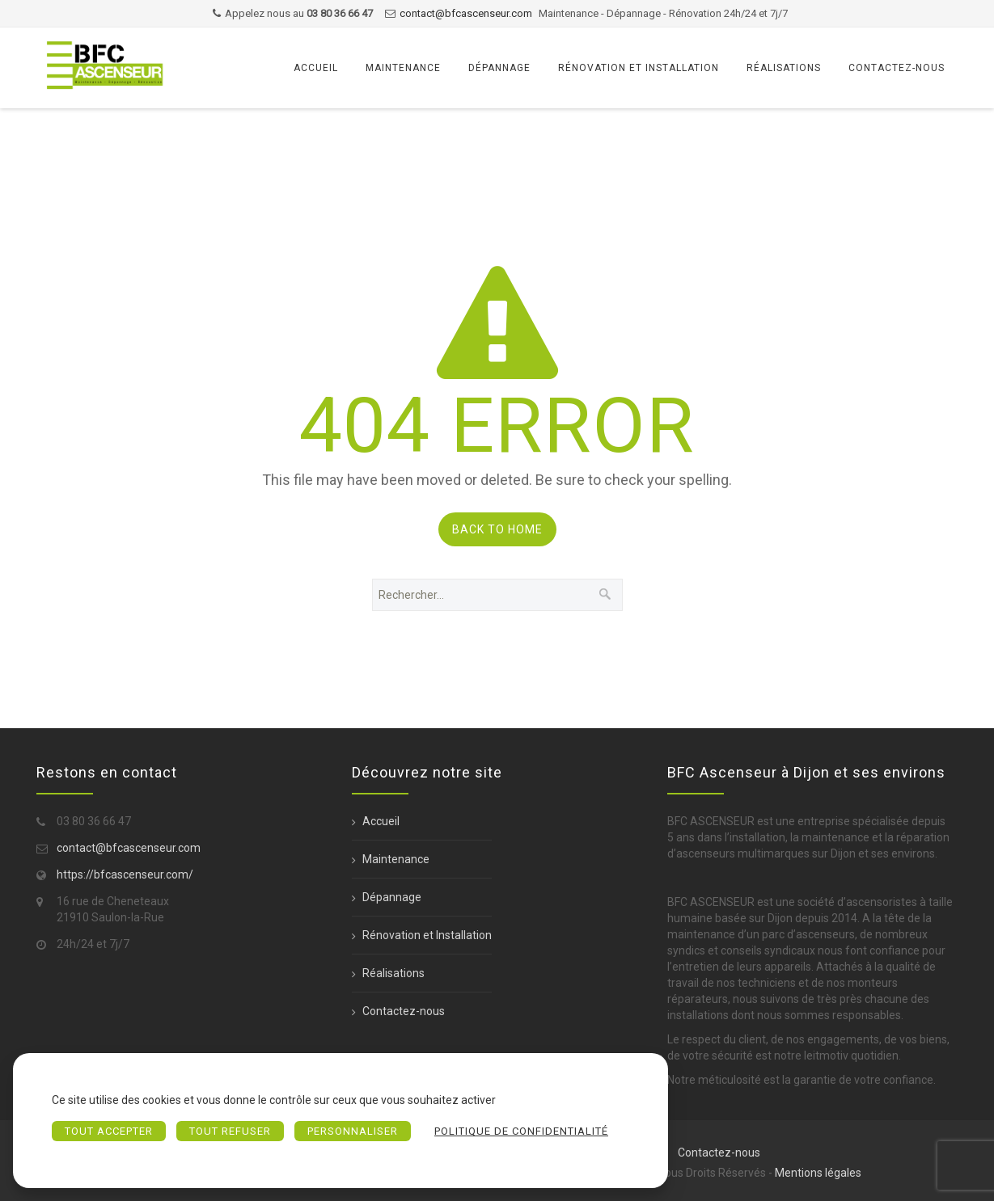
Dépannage (499, 68)
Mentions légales (818, 1172)
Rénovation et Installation (638, 68)
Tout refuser (230, 1131)
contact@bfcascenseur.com (466, 13)
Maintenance (403, 68)
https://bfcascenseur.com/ (125, 874)
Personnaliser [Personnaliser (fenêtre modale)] (352, 1131)
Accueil (316, 68)
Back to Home (497, 529)
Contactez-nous (896, 68)
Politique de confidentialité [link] (521, 1131)
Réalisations (784, 68)
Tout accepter (109, 1131)
